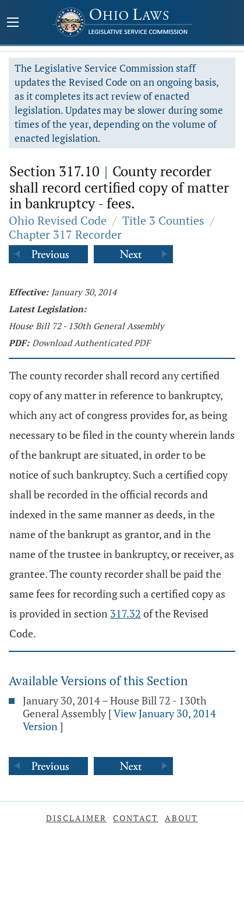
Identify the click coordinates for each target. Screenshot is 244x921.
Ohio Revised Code (58, 220)
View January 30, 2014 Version (119, 719)
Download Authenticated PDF (91, 342)
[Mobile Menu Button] (13, 23)
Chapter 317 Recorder (65, 234)
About (181, 818)
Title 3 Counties (163, 220)
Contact (135, 818)
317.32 (125, 613)
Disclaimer (76, 818)
